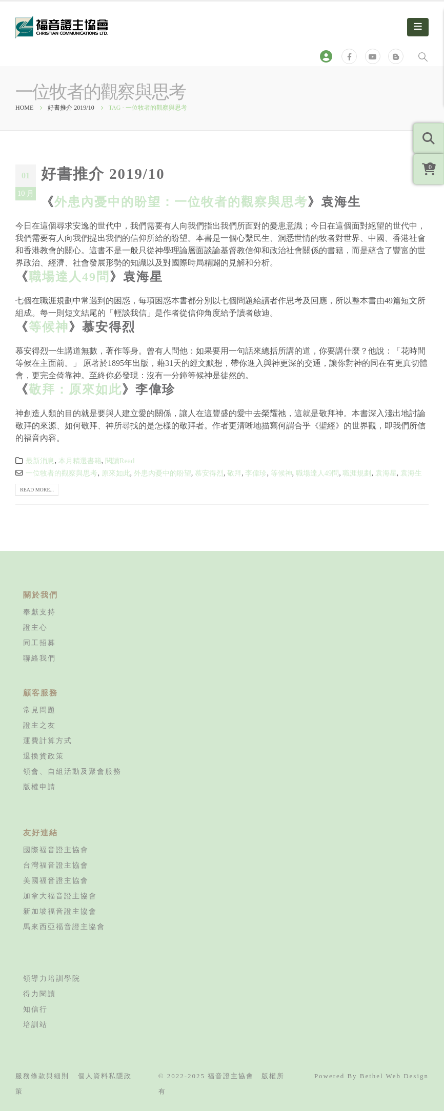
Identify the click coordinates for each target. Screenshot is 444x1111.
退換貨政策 (43, 756)
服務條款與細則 (42, 1076)
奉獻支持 (39, 612)
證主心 (35, 627)
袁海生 (411, 473)
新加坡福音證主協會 (60, 911)
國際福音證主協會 (56, 850)
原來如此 (116, 473)
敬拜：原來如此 (75, 389)
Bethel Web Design (394, 1076)
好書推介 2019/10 (103, 174)
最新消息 (40, 461)
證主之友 (39, 725)
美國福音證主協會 (56, 880)
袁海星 (386, 473)
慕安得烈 (209, 473)
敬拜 (234, 473)
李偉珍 (256, 473)
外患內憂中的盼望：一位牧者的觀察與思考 (181, 202)
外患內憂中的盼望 (162, 473)
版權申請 (39, 787)
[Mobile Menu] (418, 27)
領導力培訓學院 (51, 978)
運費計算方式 (47, 740)
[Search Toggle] (423, 56)
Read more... (37, 489)
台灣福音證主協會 (56, 865)
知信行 (35, 1009)
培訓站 (35, 1024)
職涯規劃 (356, 473)
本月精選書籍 (80, 461)
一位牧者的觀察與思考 (61, 473)
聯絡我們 (39, 658)
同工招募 (39, 643)
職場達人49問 (69, 276)
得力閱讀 (39, 994)
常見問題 (39, 710)
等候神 (49, 327)
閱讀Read (120, 461)
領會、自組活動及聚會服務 (72, 771)
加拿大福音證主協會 (60, 896)
